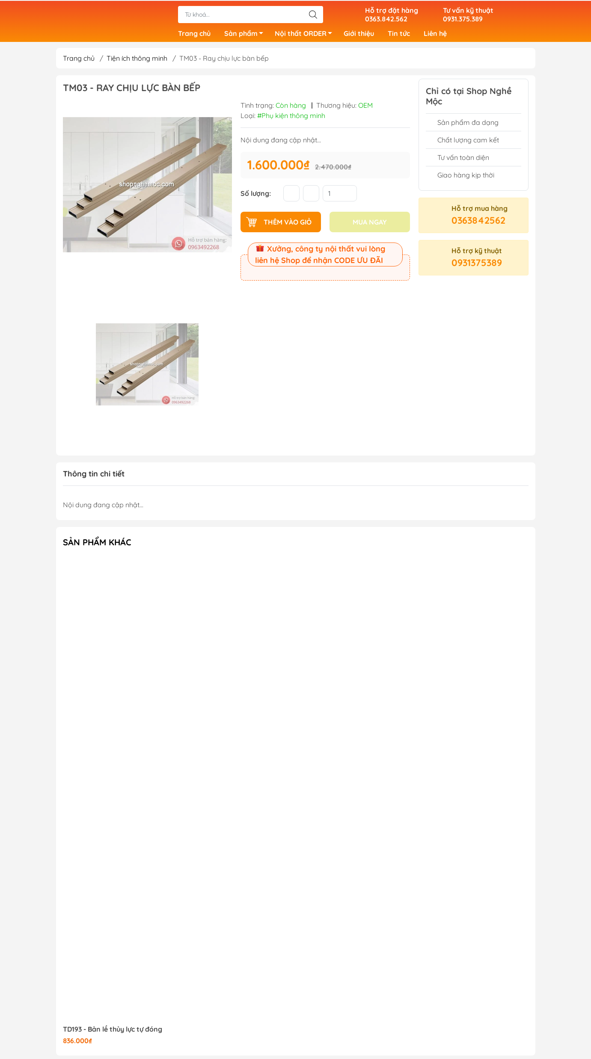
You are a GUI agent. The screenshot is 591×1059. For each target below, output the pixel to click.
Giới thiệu (359, 34)
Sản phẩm (246, 35)
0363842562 (478, 224)
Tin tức (399, 34)
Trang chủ (194, 34)
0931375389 (476, 266)
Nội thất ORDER (306, 35)
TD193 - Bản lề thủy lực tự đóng (112, 1033)
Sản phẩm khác (97, 545)
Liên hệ (435, 34)
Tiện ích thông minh (137, 61)
